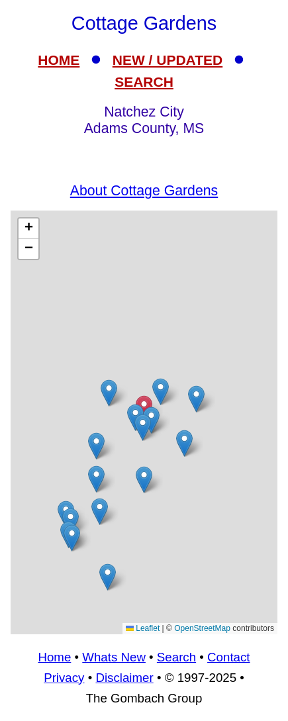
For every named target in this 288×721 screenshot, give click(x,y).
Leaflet (143, 628)
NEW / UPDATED (167, 60)
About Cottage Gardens (144, 191)
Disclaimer (124, 678)
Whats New (114, 657)
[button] (96, 479)
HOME (58, 60)
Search (176, 657)
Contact (228, 657)
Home (54, 657)
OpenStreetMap (202, 628)
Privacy (64, 678)
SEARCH (144, 81)
